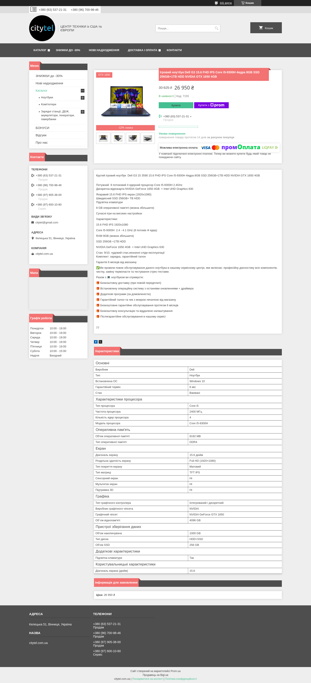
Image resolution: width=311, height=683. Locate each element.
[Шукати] (216, 28)
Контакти (174, 50)
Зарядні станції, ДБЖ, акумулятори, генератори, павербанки (58, 115)
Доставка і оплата (142, 50)
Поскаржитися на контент (147, 678)
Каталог (39, 50)
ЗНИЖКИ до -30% (68, 50)
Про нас (42, 142)
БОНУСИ (42, 128)
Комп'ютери (48, 104)
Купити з (211, 105)
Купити (176, 105)
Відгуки (41, 135)
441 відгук (226, 3)
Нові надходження (104, 50)
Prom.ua (176, 671)
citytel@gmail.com (46, 222)
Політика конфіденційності (181, 678)
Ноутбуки (47, 97)
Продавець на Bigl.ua (155, 675)
